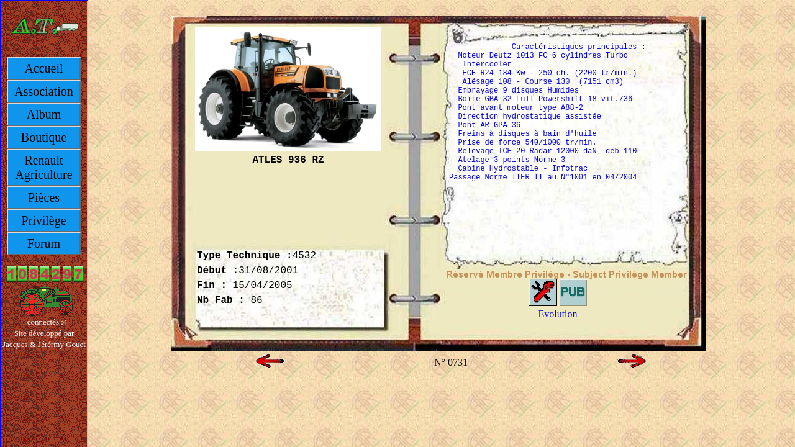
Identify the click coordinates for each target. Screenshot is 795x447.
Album (44, 114)
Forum (43, 243)
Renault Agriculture (43, 167)
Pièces (44, 197)
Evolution (557, 314)
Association (43, 91)
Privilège (43, 220)
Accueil (43, 68)
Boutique (43, 137)
